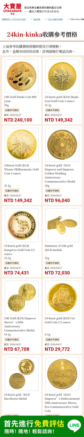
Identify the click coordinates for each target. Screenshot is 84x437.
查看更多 (42, 115)
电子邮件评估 (42, 224)
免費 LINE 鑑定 (42, 210)
